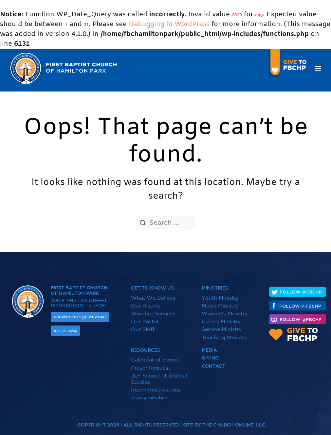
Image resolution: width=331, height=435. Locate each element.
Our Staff (143, 326)
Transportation (150, 394)
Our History (145, 302)
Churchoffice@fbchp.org (80, 313)
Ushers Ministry (221, 318)
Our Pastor (145, 318)
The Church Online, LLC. (234, 421)
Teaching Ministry (224, 334)
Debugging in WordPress (169, 24)
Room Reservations (156, 386)
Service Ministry (222, 326)
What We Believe (153, 294)
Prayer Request (150, 364)
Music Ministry (220, 302)
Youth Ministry (220, 294)
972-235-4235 (65, 327)
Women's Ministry (225, 310)
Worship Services (153, 310)
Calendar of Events (155, 356)
